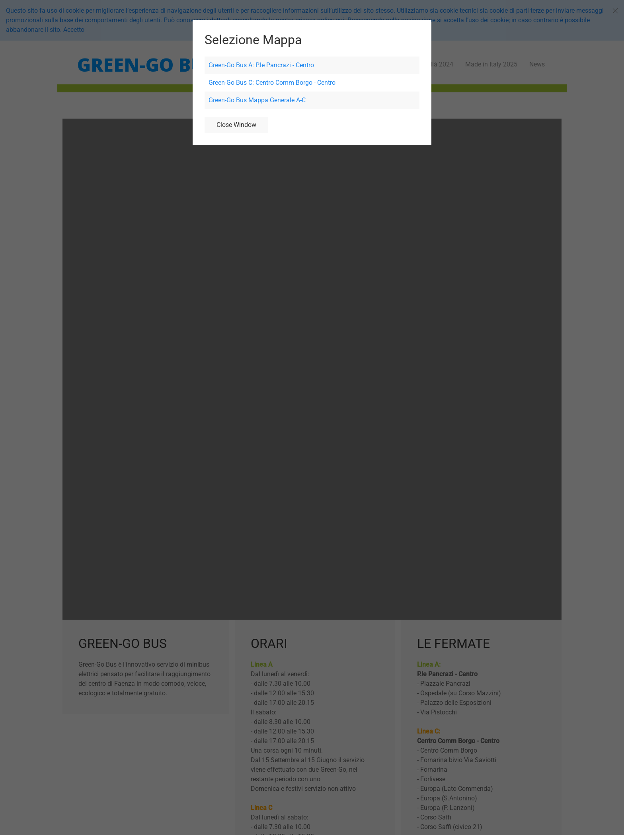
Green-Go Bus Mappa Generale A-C (257, 100)
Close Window (236, 125)
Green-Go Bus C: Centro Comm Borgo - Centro (272, 82)
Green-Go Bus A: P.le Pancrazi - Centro (261, 65)
